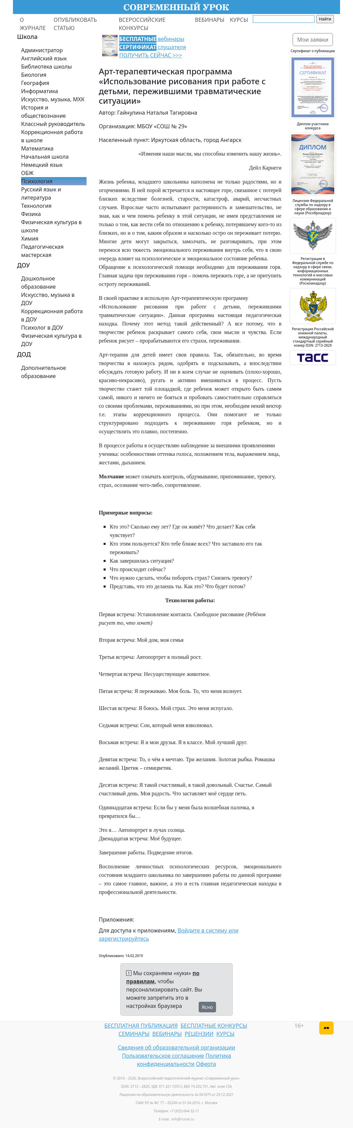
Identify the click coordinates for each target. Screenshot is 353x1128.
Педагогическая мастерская (42, 251)
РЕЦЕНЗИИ (199, 1034)
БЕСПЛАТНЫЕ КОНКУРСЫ (214, 1025)
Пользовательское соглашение (163, 1055)
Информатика (39, 91)
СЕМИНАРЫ (134, 1034)
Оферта (206, 1064)
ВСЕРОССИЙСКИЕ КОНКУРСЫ (142, 24)
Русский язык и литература (41, 193)
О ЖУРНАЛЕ (33, 24)
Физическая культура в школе (51, 226)
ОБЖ (27, 173)
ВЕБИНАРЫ (210, 20)
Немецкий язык (42, 165)
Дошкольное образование (38, 282)
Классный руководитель (53, 124)
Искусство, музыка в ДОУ (48, 299)
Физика (31, 214)
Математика (37, 148)
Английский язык (44, 58)
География (35, 83)
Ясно (207, 1007)
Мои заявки (312, 39)
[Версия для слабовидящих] (326, 1028)
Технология (36, 205)
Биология (33, 74)
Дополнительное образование (43, 372)
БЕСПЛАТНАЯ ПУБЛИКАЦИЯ (141, 1025)
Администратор (42, 50)
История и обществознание (43, 111)
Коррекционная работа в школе (52, 136)
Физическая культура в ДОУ (51, 340)
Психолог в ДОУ (42, 327)
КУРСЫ (239, 20)
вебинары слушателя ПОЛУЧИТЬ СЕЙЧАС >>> (152, 47)
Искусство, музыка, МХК (53, 99)
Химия (30, 238)
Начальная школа (45, 156)
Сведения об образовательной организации (176, 1047)
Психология (36, 181)
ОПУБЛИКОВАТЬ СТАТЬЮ (75, 24)
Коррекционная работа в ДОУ (52, 315)
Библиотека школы (46, 66)
